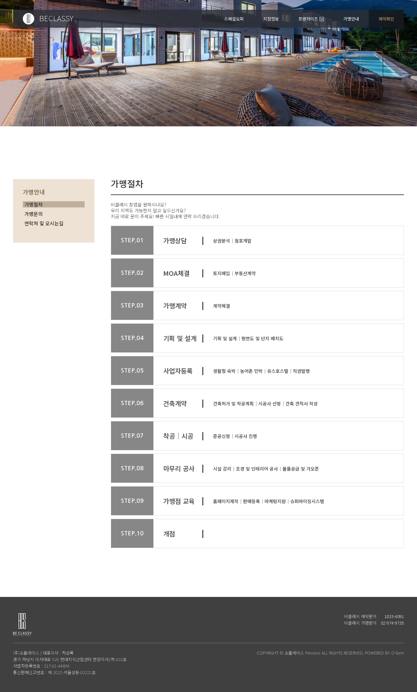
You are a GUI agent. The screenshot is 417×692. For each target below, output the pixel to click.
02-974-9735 (392, 623)
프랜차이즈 (308, 19)
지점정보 (271, 19)
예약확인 (386, 19)
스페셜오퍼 (234, 19)
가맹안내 (351, 19)
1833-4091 (394, 616)
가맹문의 (33, 213)
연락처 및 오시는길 (44, 223)
